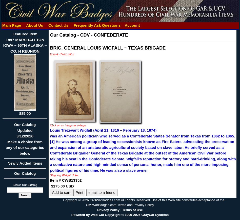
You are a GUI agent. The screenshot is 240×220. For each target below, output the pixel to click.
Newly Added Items (25, 165)
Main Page (11, 25)
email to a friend (101, 192)
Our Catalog (25, 173)
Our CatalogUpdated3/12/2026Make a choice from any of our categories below (25, 140)
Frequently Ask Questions (97, 25)
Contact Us (58, 25)
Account (132, 25)
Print (79, 192)
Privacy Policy (108, 210)
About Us (34, 25)
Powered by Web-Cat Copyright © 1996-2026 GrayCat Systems (120, 215)
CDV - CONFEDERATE (104, 35)
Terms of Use (132, 210)
